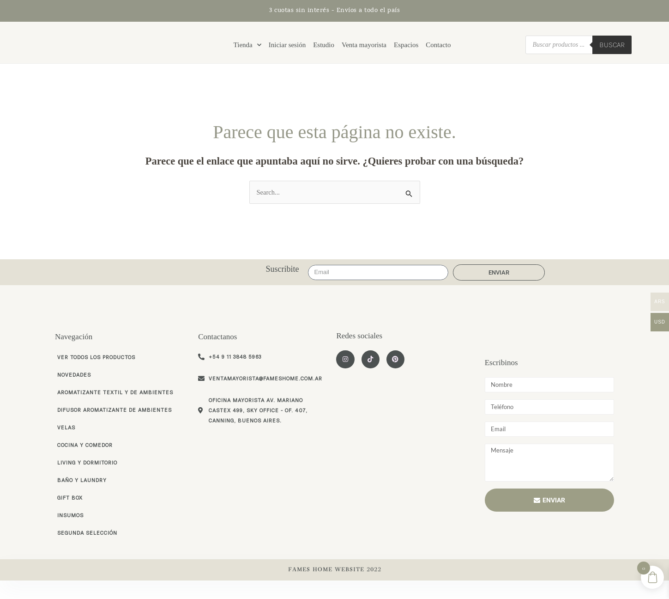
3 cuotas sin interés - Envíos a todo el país (334, 10)
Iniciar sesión (287, 51)
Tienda (247, 51)
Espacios (406, 51)
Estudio (323, 51)
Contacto (438, 51)
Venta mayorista (364, 51)
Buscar (612, 51)
